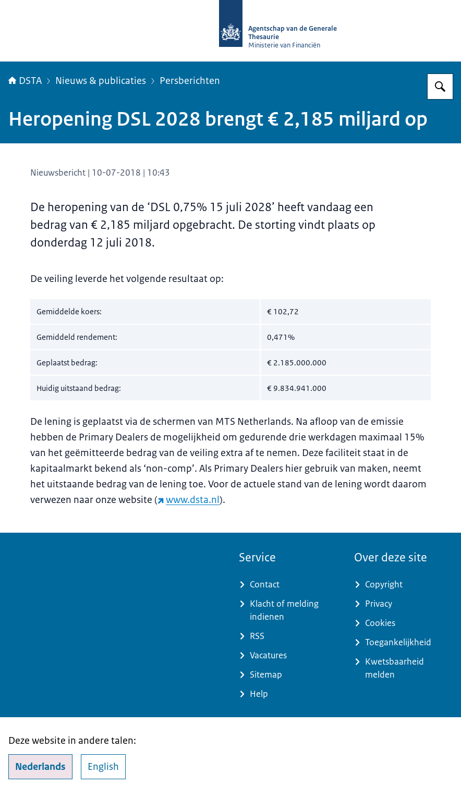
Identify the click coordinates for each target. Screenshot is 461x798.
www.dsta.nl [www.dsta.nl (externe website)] (188, 500)
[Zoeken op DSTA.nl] (440, 86)
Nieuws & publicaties (100, 81)
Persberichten (190, 81)
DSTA (25, 81)
